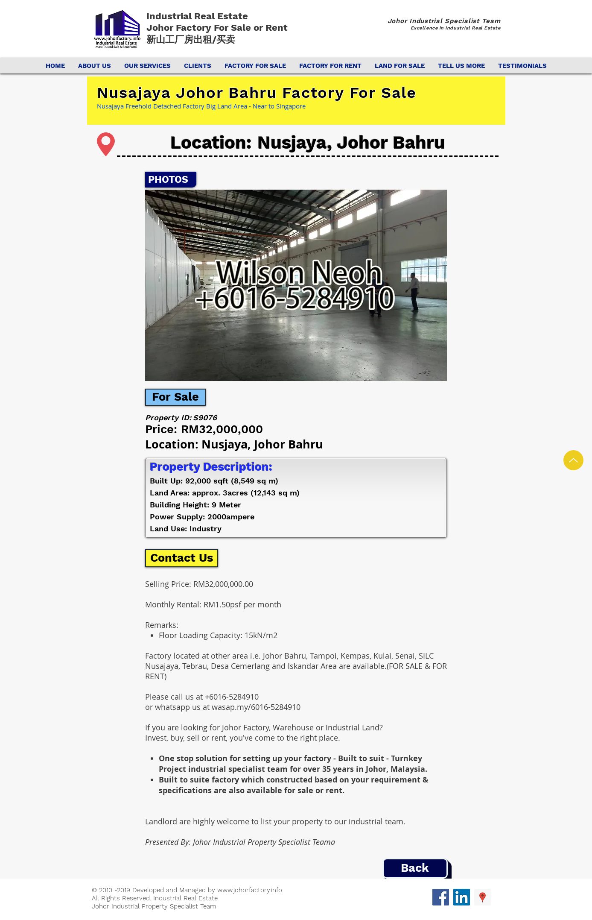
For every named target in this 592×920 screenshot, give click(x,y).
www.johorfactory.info (249, 890)
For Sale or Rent (252, 27)
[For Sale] (175, 397)
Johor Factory (180, 27)
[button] (296, 285)
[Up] (573, 460)
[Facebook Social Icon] (440, 897)
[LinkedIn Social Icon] (461, 897)
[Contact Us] (181, 558)
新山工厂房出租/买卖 (190, 39)
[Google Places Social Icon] (482, 897)
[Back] (415, 868)
